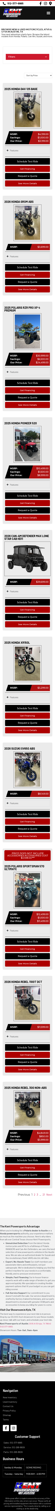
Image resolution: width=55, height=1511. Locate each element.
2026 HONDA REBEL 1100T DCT (23, 981)
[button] (48, 13)
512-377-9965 (15, 3)
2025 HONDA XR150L (17, 642)
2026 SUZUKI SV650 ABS (19, 748)
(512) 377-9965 (6, 1326)
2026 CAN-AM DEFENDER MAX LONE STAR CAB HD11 (26, 537)
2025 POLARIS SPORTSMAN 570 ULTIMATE (24, 867)
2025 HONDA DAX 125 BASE (21, 89)
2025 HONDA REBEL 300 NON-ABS (25, 1087)
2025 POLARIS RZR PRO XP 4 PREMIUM (22, 309)
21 (44, 1194)
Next (49, 1194)
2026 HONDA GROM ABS (19, 201)
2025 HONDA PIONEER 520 (20, 423)
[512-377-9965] (4, 3)
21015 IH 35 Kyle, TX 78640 (40, 1323)
